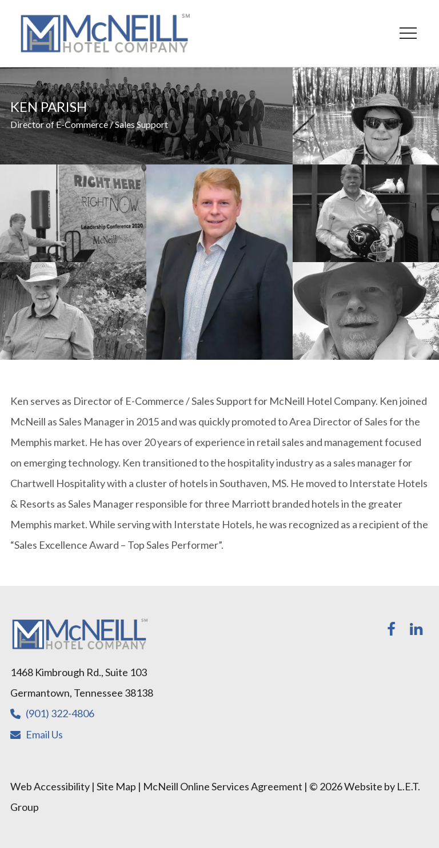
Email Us (44, 734)
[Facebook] (391, 629)
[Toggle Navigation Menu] (408, 33)
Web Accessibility (50, 786)
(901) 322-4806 (60, 713)
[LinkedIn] (416, 629)
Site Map (116, 786)
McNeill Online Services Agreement (222, 786)
